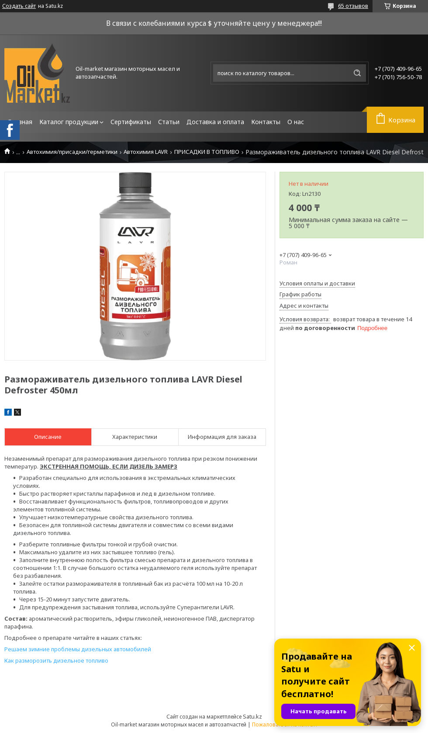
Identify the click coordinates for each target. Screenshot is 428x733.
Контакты (265, 122)
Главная (20, 122)
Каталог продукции (68, 122)
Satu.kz (252, 716)
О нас (295, 122)
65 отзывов (353, 6)
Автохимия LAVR (146, 152)
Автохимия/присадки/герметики (72, 152)
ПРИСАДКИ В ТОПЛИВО (206, 152)
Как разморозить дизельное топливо (56, 660)
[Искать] (357, 73)
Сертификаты (130, 122)
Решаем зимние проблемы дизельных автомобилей (77, 649)
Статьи (168, 122)
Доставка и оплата (215, 122)
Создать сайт (19, 6)
